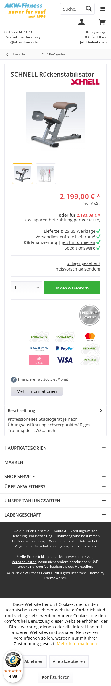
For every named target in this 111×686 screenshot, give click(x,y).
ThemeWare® (55, 577)
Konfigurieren (56, 677)
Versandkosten (24, 561)
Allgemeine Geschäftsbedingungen (44, 546)
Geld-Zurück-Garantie (31, 531)
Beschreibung (21, 410)
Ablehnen (34, 661)
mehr (51, 430)
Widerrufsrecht (61, 541)
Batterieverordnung (28, 541)
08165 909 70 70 (18, 32)
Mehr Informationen (37, 391)
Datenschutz (88, 541)
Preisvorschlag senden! (77, 269)
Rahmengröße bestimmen (78, 536)
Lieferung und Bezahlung (31, 536)
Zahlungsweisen (84, 531)
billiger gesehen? (83, 263)
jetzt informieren (78, 242)
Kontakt (60, 531)
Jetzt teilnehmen (93, 42)
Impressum (86, 546)
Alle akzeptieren (69, 661)
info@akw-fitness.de (21, 42)
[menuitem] (102, 23)
